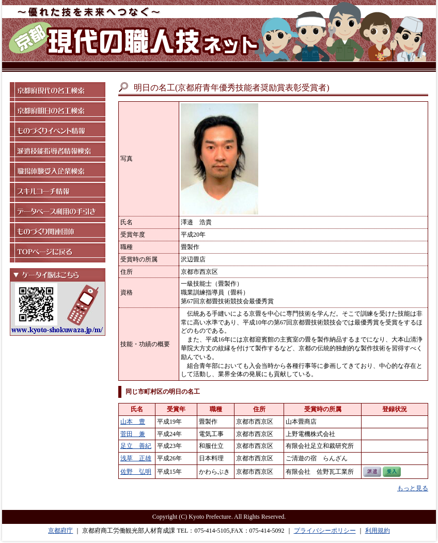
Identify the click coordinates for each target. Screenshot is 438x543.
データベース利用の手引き (57, 212)
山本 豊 (132, 421)
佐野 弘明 (135, 471)
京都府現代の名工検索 (57, 91)
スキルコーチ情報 (57, 192)
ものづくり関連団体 (57, 232)
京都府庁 (60, 530)
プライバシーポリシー (325, 530)
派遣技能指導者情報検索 (57, 152)
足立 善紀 (135, 445)
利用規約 (377, 530)
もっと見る (412, 488)
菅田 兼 (132, 434)
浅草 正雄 (135, 458)
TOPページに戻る (57, 252)
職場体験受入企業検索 (57, 172)
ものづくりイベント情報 (57, 132)
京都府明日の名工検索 (57, 111)
